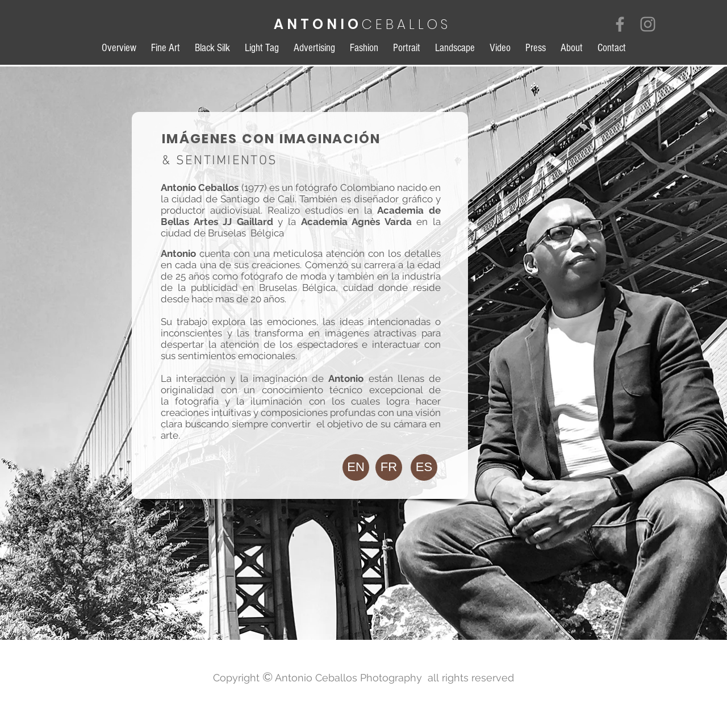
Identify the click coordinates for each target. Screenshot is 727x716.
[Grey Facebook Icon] (620, 24)
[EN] (355, 467)
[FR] (388, 467)
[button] (424, 467)
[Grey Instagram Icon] (648, 24)
